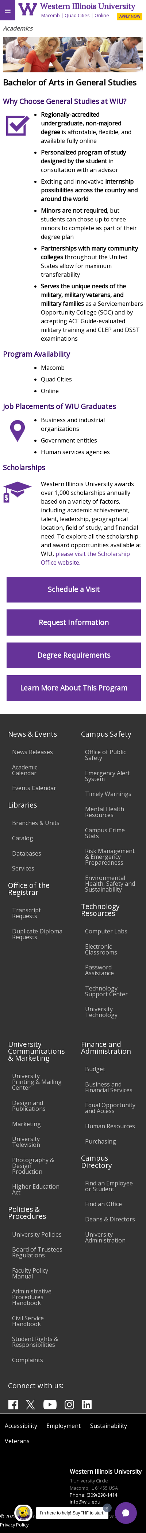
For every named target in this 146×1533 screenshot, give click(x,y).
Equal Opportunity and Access (110, 1108)
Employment (63, 1426)
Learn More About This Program (73, 688)
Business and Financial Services (108, 1087)
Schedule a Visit (74, 589)
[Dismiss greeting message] (107, 1508)
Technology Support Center (106, 991)
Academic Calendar (24, 770)
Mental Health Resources (104, 812)
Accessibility (21, 1426)
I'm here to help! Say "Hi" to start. (72, 1513)
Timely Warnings (108, 794)
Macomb (50, 15)
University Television (26, 1142)
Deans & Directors (110, 1219)
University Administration (105, 1237)
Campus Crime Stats (105, 833)
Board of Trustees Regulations (37, 1252)
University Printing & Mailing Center (37, 1082)
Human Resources (110, 1126)
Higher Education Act (35, 1189)
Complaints (27, 1360)
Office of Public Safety (105, 755)
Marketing (26, 1124)
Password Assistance (99, 970)
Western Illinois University (87, 6)
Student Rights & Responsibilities (35, 1342)
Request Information (74, 622)
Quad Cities (77, 15)
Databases (26, 853)
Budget (95, 1069)
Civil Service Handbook (28, 1321)
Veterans (17, 1441)
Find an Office (103, 1204)
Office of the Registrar (29, 888)
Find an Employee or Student (109, 1186)
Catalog (22, 838)
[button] (126, 1513)
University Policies (37, 1234)
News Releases (32, 752)
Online (102, 15)
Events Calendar (34, 788)
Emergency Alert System (107, 776)
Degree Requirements (73, 655)
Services (23, 868)
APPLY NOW (129, 16)
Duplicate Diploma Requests (37, 934)
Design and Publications (29, 1106)
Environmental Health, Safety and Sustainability (110, 883)
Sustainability (108, 1426)
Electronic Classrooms (101, 949)
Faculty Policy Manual (30, 1273)
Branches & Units (35, 823)
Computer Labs (106, 931)
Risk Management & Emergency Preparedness (110, 856)
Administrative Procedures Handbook (31, 1297)
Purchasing (100, 1141)
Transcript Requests (26, 913)
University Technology (101, 1012)
